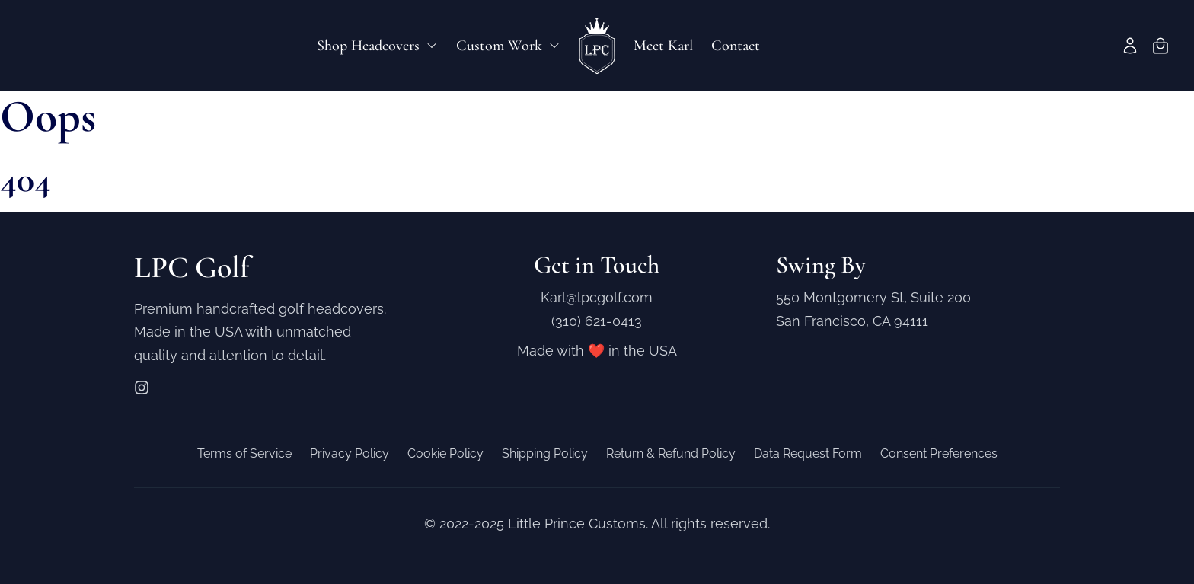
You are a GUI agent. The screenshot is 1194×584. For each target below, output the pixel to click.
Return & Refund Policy (671, 453)
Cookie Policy (445, 453)
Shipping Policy (545, 453)
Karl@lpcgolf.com (597, 297)
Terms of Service (244, 453)
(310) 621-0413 (596, 321)
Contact (735, 46)
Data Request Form (808, 453)
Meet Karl (663, 46)
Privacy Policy (349, 453)
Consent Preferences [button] (939, 453)
